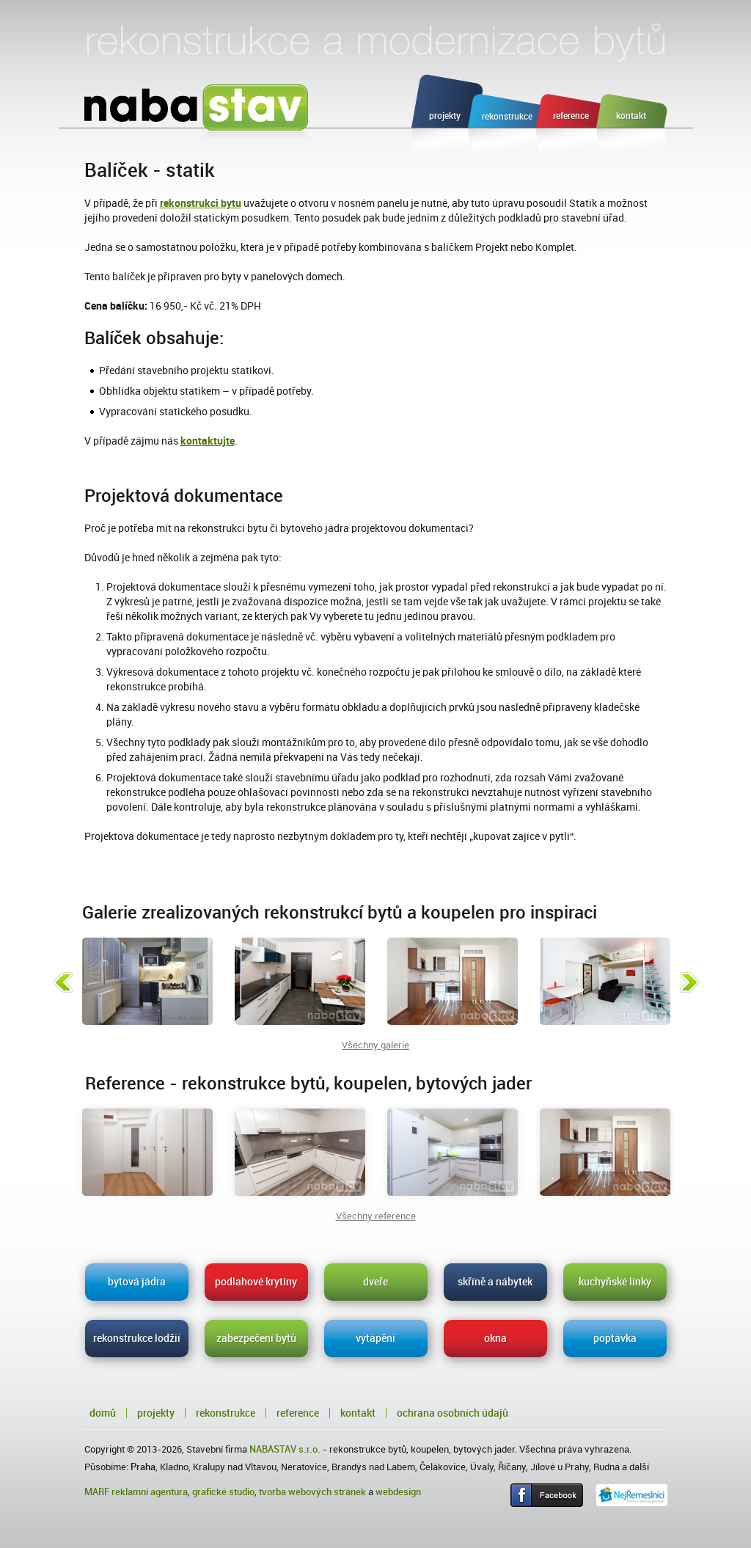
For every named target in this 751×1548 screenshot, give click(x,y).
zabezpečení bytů (256, 1338)
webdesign (398, 1491)
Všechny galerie (375, 1045)
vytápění (375, 1338)
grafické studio (223, 1491)
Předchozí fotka (63, 982)
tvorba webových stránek (312, 1491)
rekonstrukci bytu (200, 203)
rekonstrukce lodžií (136, 1338)
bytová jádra (137, 1282)
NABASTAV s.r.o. (284, 1449)
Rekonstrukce (225, 1413)
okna (495, 1338)
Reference (297, 1413)
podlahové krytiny (256, 1282)
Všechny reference (376, 1216)
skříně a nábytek (495, 1282)
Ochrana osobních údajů (452, 1413)
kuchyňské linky (615, 1282)
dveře (375, 1282)
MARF (96, 1491)
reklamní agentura (149, 1491)
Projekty (156, 1413)
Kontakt (358, 1413)
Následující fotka (689, 982)
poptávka (615, 1338)
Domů (102, 1413)
